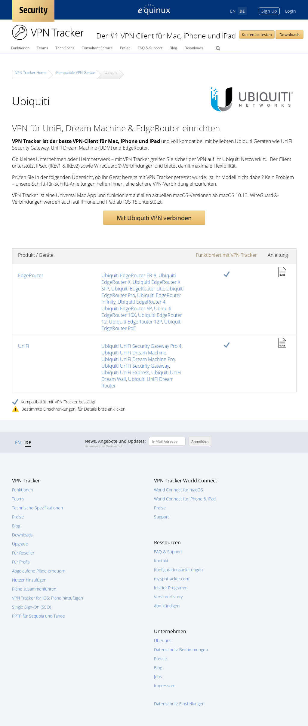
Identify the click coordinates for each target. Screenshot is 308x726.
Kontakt (161, 560)
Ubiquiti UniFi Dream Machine (133, 352)
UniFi (23, 346)
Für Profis (21, 562)
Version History (168, 597)
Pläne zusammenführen (34, 589)
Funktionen (20, 47)
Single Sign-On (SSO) (31, 607)
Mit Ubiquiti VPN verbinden (154, 218)
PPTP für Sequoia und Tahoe (38, 616)
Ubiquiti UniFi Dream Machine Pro (138, 359)
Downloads (289, 34)
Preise (125, 47)
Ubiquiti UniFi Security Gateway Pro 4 (141, 346)
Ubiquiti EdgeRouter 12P (135, 321)
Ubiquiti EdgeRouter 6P (126, 308)
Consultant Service (97, 47)
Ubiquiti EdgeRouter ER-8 (128, 275)
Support (161, 517)
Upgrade (20, 544)
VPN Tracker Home (31, 72)
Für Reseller (23, 553)
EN (233, 11)
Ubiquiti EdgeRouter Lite (137, 288)
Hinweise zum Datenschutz (104, 446)
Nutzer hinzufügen (29, 580)
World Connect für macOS (178, 490)
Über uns (162, 640)
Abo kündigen (167, 606)
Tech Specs (64, 47)
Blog (173, 47)
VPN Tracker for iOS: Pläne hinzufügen (47, 598)
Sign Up (269, 11)
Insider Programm (170, 588)
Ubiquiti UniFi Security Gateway (135, 366)
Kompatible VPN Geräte (75, 72)
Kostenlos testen (257, 34)
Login (290, 11)
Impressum (164, 685)
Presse (160, 658)
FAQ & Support (150, 47)
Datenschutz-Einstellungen (179, 703)
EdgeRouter (30, 275)
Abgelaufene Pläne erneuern (38, 571)
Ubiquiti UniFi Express (125, 372)
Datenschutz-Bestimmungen (181, 649)
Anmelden (199, 441)
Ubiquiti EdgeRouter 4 (141, 302)
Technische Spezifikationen (37, 508)
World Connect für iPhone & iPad (185, 499)
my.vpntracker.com (171, 579)
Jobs (158, 676)
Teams (42, 47)
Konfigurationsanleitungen (178, 570)
